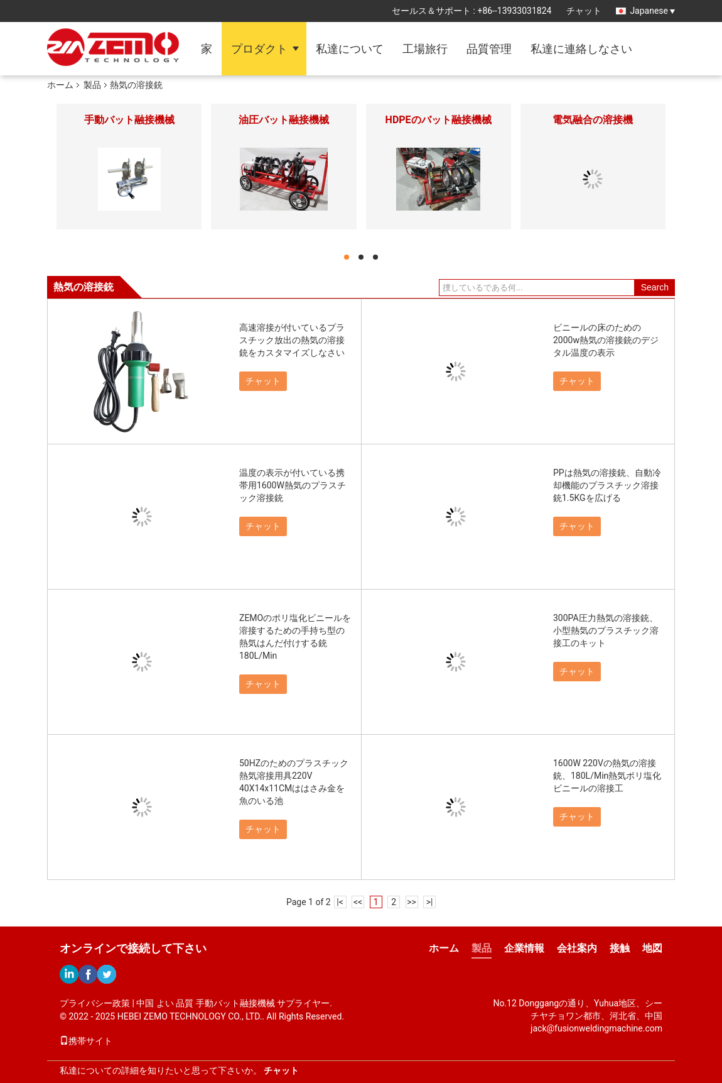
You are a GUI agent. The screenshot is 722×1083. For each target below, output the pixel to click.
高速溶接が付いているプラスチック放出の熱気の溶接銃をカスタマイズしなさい (292, 340)
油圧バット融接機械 (284, 120)
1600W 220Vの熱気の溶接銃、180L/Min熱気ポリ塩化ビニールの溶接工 (607, 775)
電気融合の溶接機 (592, 120)
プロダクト (259, 48)
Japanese (652, 11)
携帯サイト (86, 1041)
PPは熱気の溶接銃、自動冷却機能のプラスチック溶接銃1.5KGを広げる (607, 485)
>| (429, 902)
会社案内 (577, 948)
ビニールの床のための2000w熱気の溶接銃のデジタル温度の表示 (606, 340)
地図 (652, 948)
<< (357, 902)
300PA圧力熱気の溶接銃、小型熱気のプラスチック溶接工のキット (606, 630)
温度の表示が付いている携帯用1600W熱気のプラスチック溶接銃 (292, 485)
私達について (350, 48)
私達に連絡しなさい (581, 48)
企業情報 (524, 948)
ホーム (60, 85)
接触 (620, 948)
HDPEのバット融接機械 (438, 120)
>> (411, 902)
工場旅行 (425, 48)
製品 (92, 85)
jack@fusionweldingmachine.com (596, 1028)
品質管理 (489, 48)
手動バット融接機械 (129, 120)
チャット (583, 11)
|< (340, 902)
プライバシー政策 (95, 1003)
